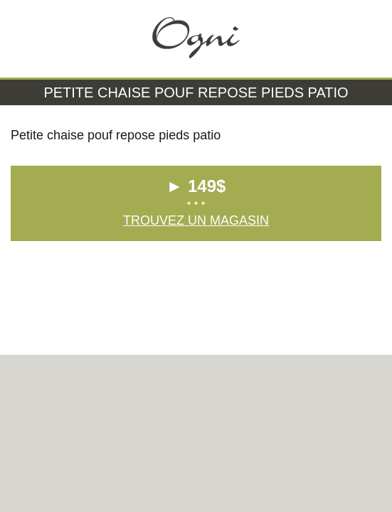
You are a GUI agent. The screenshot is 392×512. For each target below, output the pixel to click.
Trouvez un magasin (196, 220)
